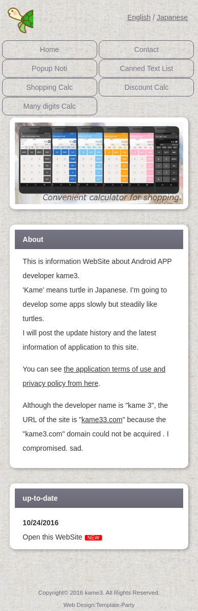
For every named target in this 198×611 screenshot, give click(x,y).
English (139, 17)
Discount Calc (146, 87)
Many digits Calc (49, 106)
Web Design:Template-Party (99, 605)
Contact (146, 49)
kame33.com (101, 420)
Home (49, 49)
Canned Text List (146, 68)
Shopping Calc (49, 87)
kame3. (95, 592)
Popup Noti (49, 68)
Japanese (172, 17)
